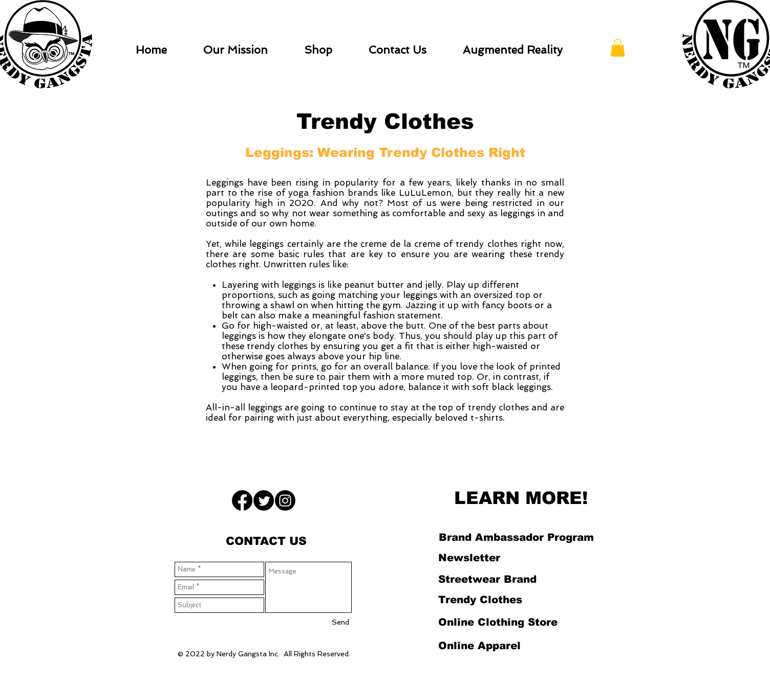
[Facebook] (242, 500)
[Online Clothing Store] (498, 622)
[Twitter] (263, 500)
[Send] (340, 622)
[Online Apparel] (479, 645)
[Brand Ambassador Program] (516, 537)
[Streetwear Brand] (487, 579)
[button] (617, 48)
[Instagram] (285, 500)
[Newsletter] (469, 557)
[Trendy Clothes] (480, 599)
